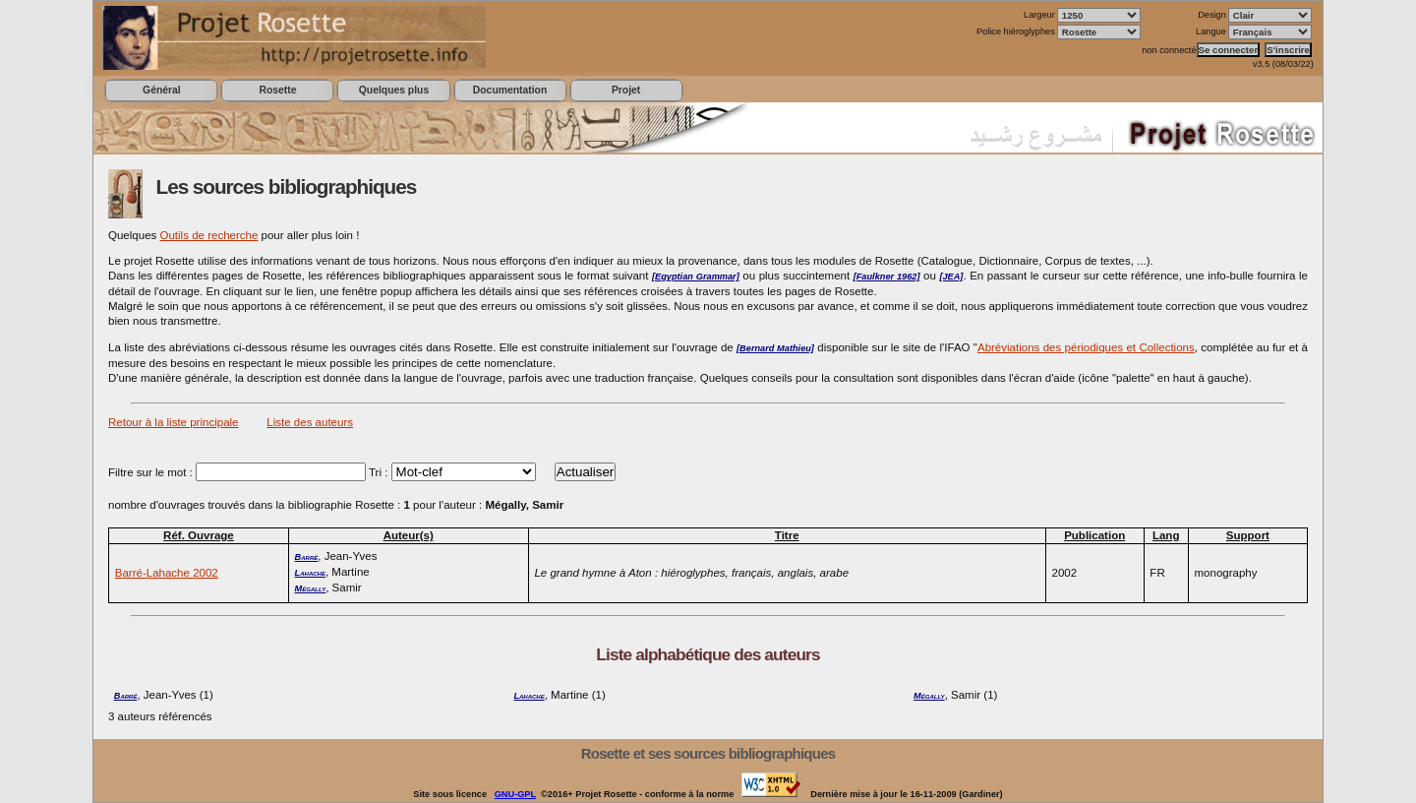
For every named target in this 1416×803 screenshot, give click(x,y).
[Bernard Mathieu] (775, 348)
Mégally (310, 588)
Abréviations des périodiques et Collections (1086, 347)
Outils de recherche (209, 235)
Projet (626, 90)
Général (162, 90)
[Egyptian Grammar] (695, 276)
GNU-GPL (515, 794)
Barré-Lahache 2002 (166, 573)
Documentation (510, 90)
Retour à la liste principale (173, 422)
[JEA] (951, 276)
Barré (307, 557)
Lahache (310, 573)
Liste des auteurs (309, 422)
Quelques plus (394, 90)
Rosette (277, 90)
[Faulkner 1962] (887, 276)
